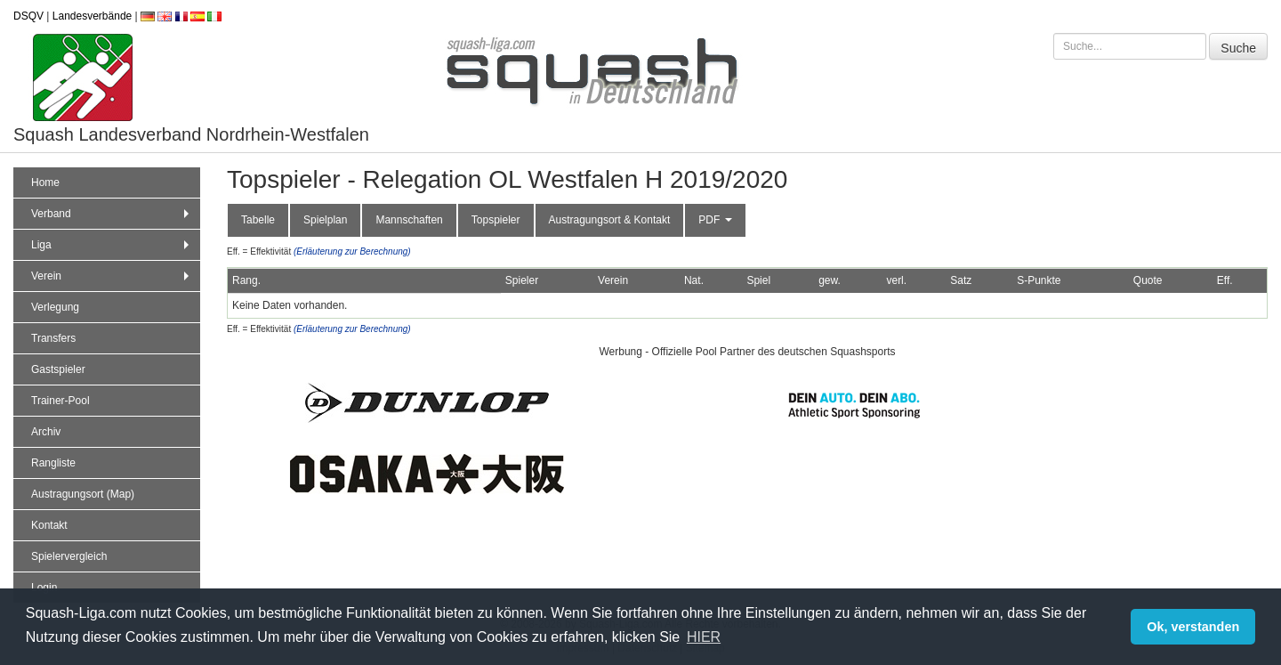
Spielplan (325, 220)
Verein (112, 276)
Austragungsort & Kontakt (610, 220)
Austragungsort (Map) (82, 494)
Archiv (45, 432)
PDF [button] (714, 220)
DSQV (28, 16)
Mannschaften (408, 220)
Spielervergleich (69, 556)
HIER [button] (704, 637)
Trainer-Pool (60, 400)
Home (45, 182)
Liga (112, 245)
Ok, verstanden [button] (1193, 627)
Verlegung (55, 307)
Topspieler (495, 220)
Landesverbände (92, 16)
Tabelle (258, 220)
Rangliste (53, 463)
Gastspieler (58, 369)
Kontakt (49, 525)
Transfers (53, 338)
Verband (112, 213)
